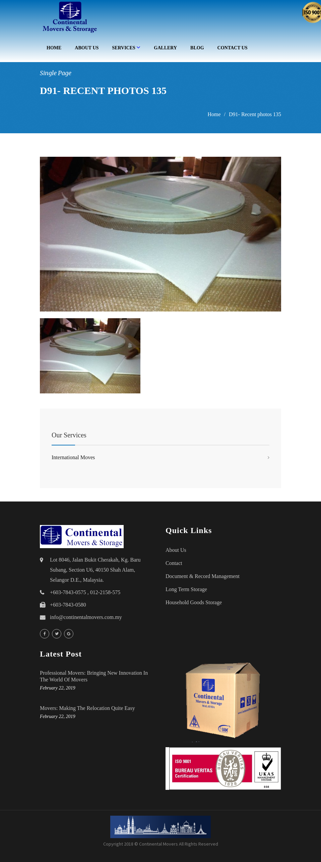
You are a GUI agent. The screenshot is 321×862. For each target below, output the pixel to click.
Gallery (165, 47)
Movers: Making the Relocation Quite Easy (87, 708)
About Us (87, 47)
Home (54, 47)
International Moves (73, 457)
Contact (174, 563)
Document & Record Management (203, 576)
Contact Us (232, 47)
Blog (197, 47)
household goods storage (194, 602)
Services (126, 47)
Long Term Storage (186, 589)
